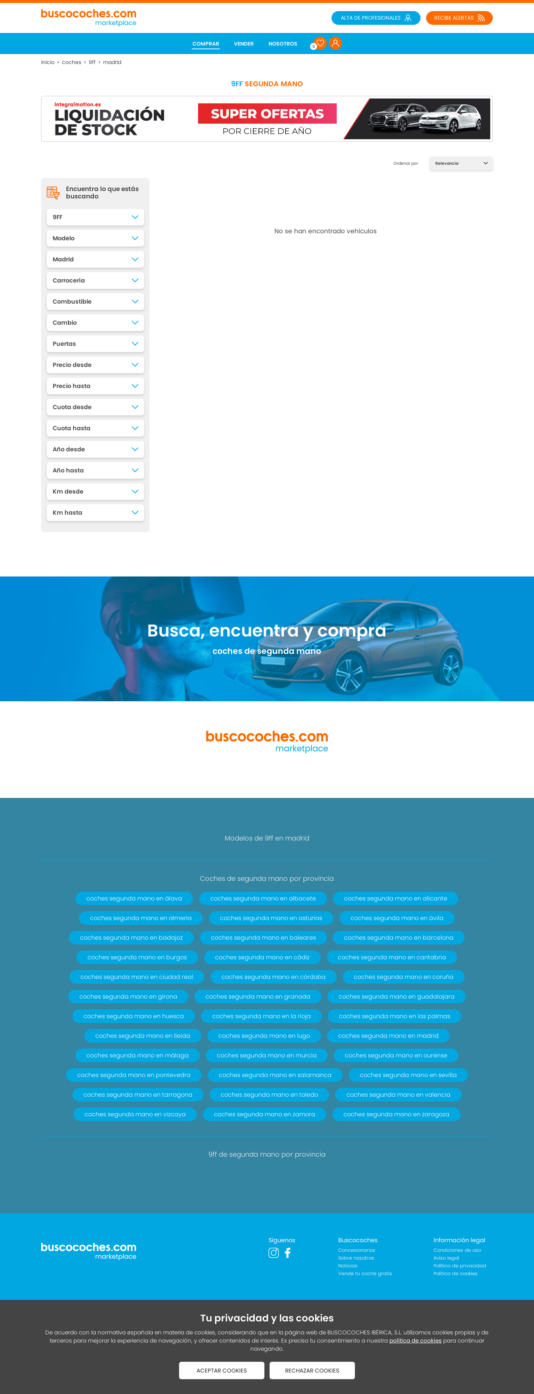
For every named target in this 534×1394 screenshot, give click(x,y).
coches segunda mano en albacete (263, 898)
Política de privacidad (460, 1265)
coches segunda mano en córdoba (273, 977)
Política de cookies (456, 1273)
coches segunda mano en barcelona (399, 937)
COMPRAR (205, 43)
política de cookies (415, 1340)
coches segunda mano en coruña (404, 977)
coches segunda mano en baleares (263, 937)
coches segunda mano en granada (257, 996)
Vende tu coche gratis (365, 1273)
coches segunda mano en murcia (267, 1055)
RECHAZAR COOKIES (312, 1370)
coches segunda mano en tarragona (137, 1094)
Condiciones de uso (457, 1250)
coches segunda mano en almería (141, 918)
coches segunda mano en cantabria (392, 957)
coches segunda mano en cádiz (262, 957)
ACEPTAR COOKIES (222, 1370)
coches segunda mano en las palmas (394, 1016)
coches (71, 62)
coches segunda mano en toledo (269, 1094)
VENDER (244, 43)
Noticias (347, 1265)
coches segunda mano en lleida (142, 1036)
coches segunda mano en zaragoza (396, 1114)
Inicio (48, 62)
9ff (92, 62)
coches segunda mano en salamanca (275, 1075)
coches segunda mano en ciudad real (136, 977)
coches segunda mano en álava (134, 898)
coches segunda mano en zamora (264, 1114)
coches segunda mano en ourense (396, 1055)
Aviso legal (446, 1257)
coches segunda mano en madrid (388, 1036)
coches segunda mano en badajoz (131, 937)
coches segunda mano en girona (128, 996)
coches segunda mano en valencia (398, 1094)
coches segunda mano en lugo (264, 1036)
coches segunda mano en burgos (137, 957)
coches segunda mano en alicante (395, 898)
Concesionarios (356, 1250)
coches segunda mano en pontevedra (134, 1075)
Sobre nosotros (356, 1257)
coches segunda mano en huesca (133, 1016)
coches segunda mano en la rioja (261, 1016)
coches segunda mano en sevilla (408, 1075)
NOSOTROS (282, 43)
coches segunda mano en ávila (397, 918)
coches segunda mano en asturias (271, 918)
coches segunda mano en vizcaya (135, 1114)
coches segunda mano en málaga (137, 1055)
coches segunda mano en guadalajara (397, 996)
